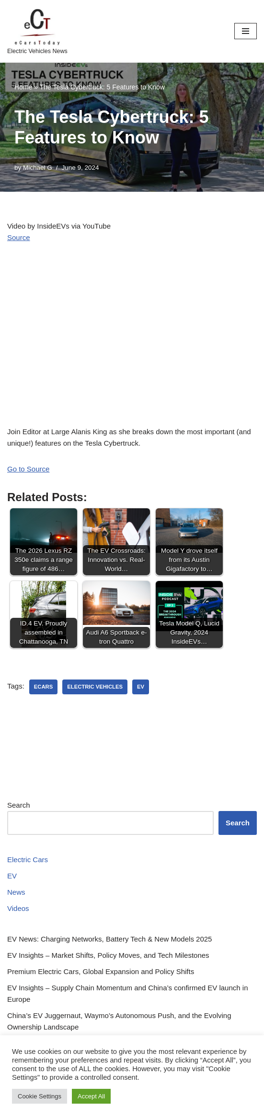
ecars (43, 687)
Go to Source (28, 469)
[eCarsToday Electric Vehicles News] (37, 31)
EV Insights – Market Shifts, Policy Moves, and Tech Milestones (108, 955)
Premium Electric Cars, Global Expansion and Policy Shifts (100, 971)
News (16, 892)
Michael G (37, 167)
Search (18, 805)
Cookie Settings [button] (39, 1096)
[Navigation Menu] (245, 31)
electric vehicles (95, 687)
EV (12, 876)
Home (23, 87)
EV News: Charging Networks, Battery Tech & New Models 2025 (109, 939)
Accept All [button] (91, 1096)
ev (140, 687)
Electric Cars (27, 859)
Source (18, 237)
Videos (18, 908)
